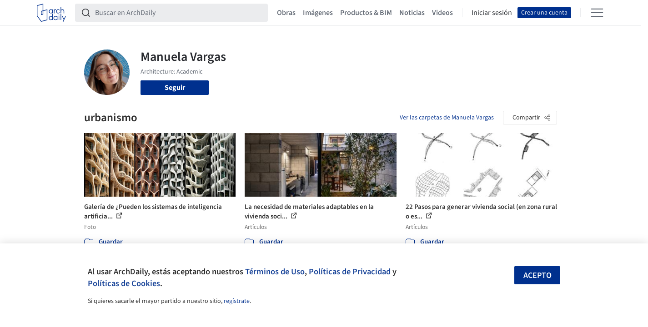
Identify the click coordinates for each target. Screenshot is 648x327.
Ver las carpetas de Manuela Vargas (447, 117)
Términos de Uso (275, 271)
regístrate (237, 301)
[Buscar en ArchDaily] (178, 12)
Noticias (412, 13)
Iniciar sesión (492, 13)
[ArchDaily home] (51, 13)
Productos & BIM (366, 13)
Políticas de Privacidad (350, 271)
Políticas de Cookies (124, 283)
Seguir (175, 88)
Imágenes (318, 13)
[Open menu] (597, 12)
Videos (442, 13)
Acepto (537, 275)
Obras (286, 13)
